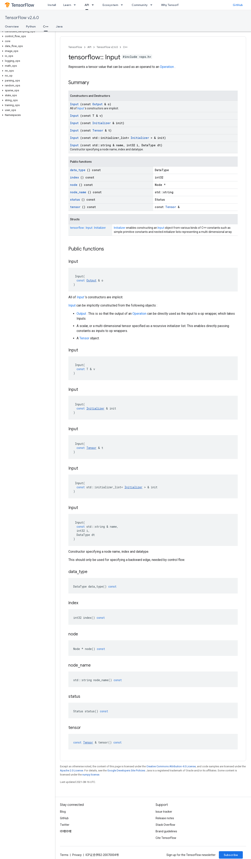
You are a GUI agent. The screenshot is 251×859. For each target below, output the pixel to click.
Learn (67, 5)
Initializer (102, 123)
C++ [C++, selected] (46, 26)
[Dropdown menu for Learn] (76, 5)
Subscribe (231, 855)
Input (75, 104)
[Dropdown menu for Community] (152, 5)
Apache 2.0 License (71, 770)
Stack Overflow (165, 824)
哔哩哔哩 (65, 831)
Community (140, 5)
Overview (12, 26)
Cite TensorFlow (166, 838)
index (75, 177)
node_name (79, 192)
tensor (76, 207)
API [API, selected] (87, 5)
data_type (78, 170)
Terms (64, 855)
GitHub (238, 5)
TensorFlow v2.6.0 (22, 17)
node (74, 185)
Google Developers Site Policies (126, 770)
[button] (26, 31)
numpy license (90, 774)
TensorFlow (75, 47)
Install (52, 5)
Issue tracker (164, 811)
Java (59, 26)
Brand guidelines (166, 831)
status (75, 199)
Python (31, 26)
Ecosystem (110, 5)
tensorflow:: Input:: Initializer (88, 227)
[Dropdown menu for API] (94, 5)
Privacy (77, 855)
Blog (63, 811)
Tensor (98, 130)
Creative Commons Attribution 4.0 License (171, 766)
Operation (167, 67)
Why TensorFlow (172, 5)
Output (98, 104)
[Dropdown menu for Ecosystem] (123, 5)
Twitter (64, 824)
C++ (125, 47)
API (89, 47)
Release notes (165, 818)
